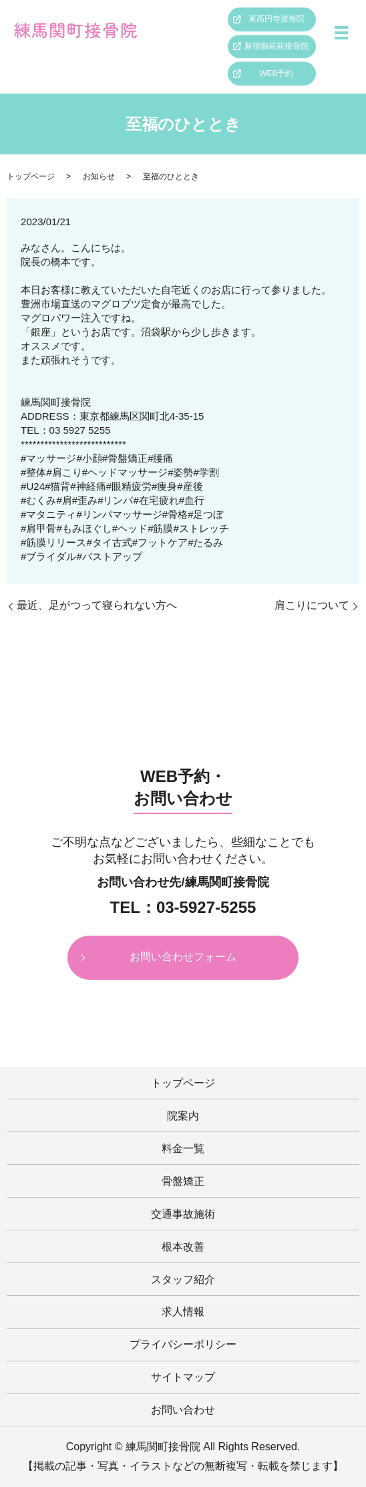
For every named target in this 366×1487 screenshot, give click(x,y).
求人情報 (183, 1311)
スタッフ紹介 (183, 1279)
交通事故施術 (183, 1214)
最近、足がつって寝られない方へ (97, 605)
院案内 (183, 1115)
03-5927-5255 (206, 908)
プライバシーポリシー (183, 1344)
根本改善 (183, 1246)
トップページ (31, 176)
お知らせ (99, 176)
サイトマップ (183, 1377)
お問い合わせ (183, 1409)
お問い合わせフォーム (183, 956)
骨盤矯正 (183, 1181)
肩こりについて (311, 605)
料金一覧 (183, 1148)
